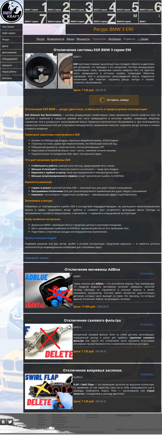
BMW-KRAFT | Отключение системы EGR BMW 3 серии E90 (139, 430)
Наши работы (9, 72)
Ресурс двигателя (59, 418)
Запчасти (7, 65)
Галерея (40, 422)
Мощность (83, 39)
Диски (5, 46)
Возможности (55, 39)
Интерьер (114, 39)
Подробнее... (147, 273)
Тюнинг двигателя (60, 422)
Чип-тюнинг (8, 26)
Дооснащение (9, 52)
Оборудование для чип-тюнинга (66, 427)
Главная (40, 415)
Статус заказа (123, 415)
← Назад (142, 39)
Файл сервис (9, 33)
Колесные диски (59, 420)
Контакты (7, 78)
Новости (40, 418)
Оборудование (9, 59)
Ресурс (5, 39)
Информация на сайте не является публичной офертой (81, 432)
